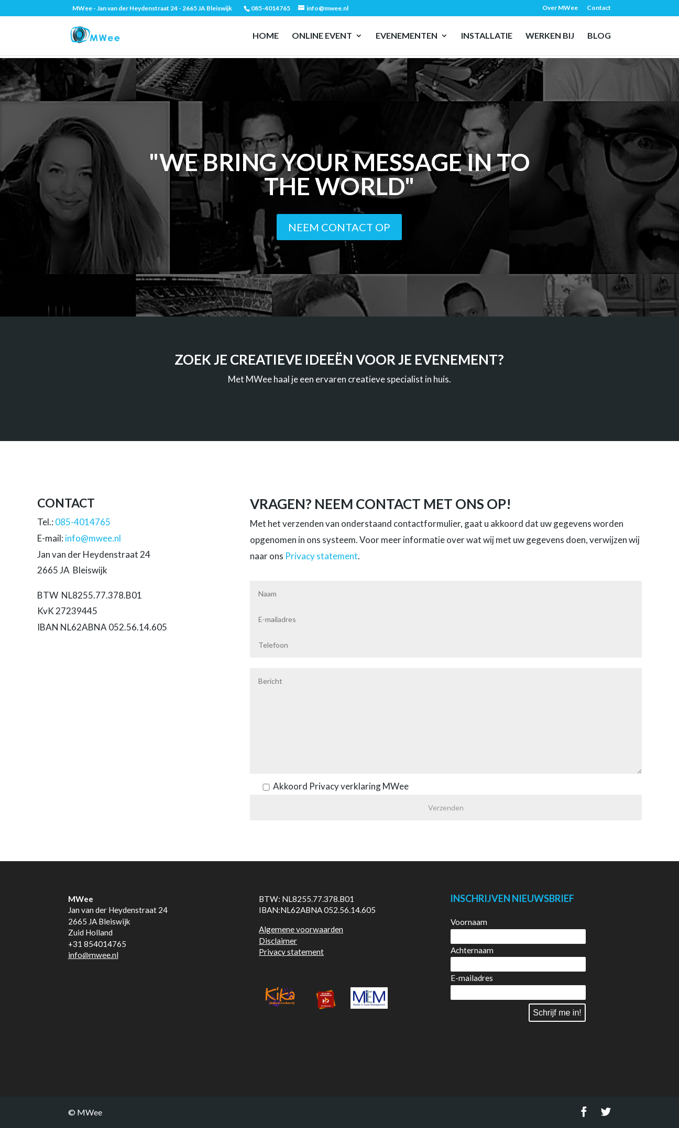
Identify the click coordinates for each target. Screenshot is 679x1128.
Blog (599, 36)
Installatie (486, 36)
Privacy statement (321, 555)
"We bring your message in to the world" (339, 174)
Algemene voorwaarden (301, 929)
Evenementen (406, 36)
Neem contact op (339, 227)
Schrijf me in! (557, 1012)
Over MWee (560, 8)
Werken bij (549, 36)
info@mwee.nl (93, 538)
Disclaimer (278, 940)
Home (266, 36)
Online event (322, 36)
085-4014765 (83, 521)
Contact (599, 8)
